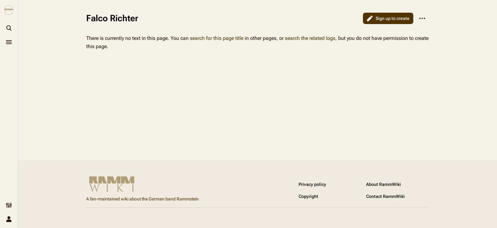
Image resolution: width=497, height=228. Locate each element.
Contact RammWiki (385, 196)
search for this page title (216, 38)
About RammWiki (383, 184)
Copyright (308, 196)
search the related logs (310, 38)
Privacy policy (312, 184)
